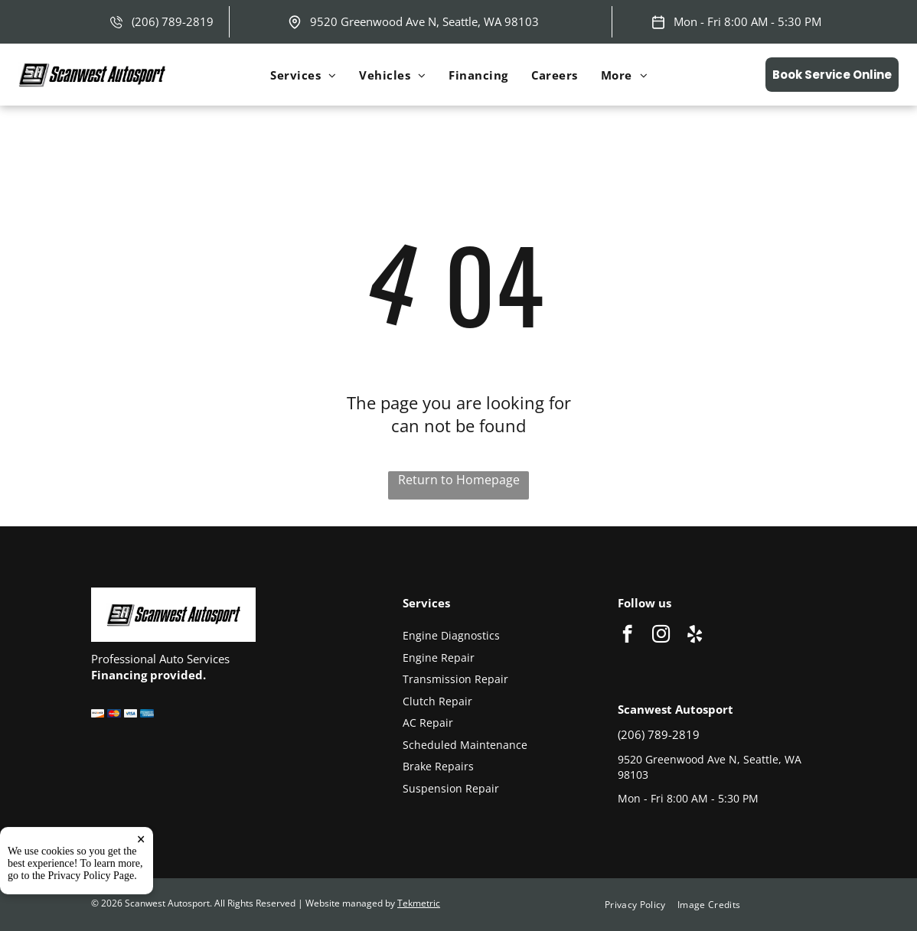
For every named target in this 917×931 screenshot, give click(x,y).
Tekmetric (418, 903)
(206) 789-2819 (173, 21)
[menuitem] (303, 74)
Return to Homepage (459, 479)
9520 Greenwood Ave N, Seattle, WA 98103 (424, 21)
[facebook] (627, 635)
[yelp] (694, 635)
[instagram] (661, 635)
